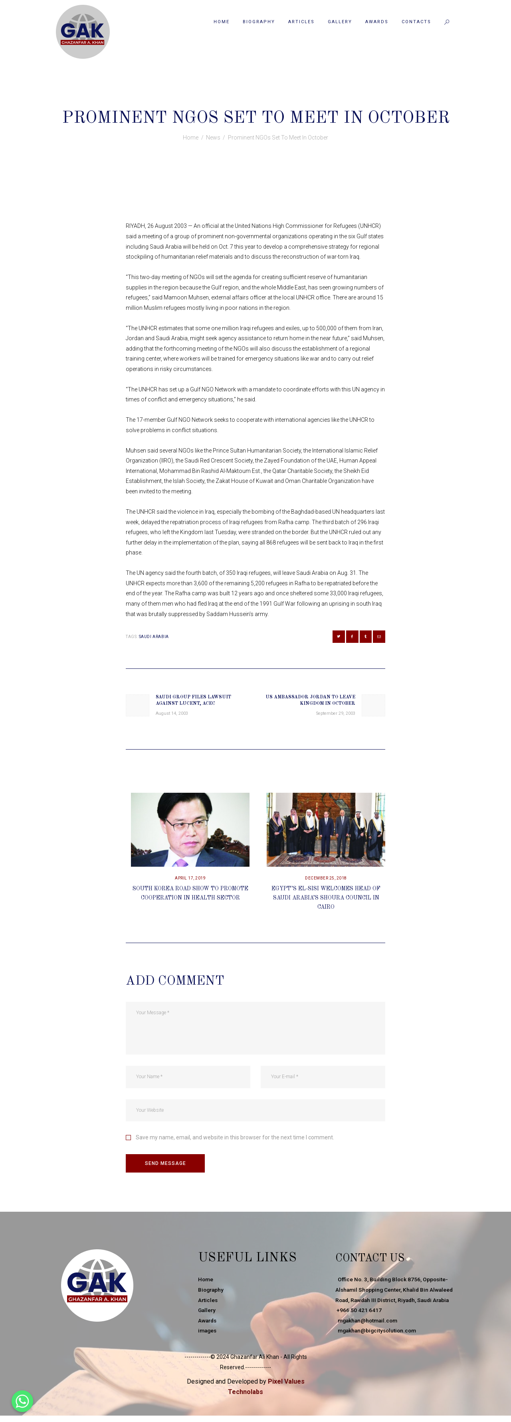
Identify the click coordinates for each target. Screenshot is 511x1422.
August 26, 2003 (224, 100)
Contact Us (377, 1261)
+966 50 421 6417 (358, 1323)
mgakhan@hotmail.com (368, 1334)
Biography (211, 1293)
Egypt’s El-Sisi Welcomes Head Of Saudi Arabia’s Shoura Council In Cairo (326, 900)
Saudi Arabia (154, 636)
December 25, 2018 (326, 881)
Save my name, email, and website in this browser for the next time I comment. (235, 1140)
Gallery (207, 1313)
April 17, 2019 (190, 881)
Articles (208, 1303)
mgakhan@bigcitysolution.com (377, 1344)
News (259, 100)
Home (190, 137)
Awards (208, 1323)
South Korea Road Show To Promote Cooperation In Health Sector (190, 900)
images (208, 1334)
